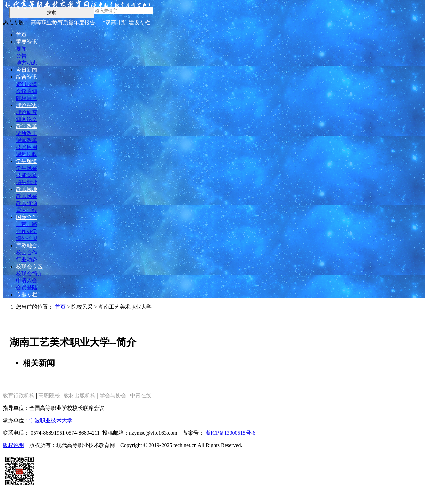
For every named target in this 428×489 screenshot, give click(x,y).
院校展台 (26, 98)
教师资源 (26, 203)
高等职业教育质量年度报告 (63, 22)
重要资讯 (26, 42)
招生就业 (26, 182)
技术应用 (26, 147)
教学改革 (26, 126)
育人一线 (26, 210)
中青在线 (140, 395)
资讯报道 (26, 84)
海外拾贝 (26, 238)
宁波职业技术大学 (50, 420)
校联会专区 (29, 266)
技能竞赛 (26, 175)
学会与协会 (113, 395)
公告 (21, 56)
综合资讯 (26, 77)
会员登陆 (26, 287)
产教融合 (26, 245)
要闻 (21, 49)
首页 (21, 35)
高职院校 (49, 395)
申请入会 (26, 280)
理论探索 (26, 105)
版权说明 (13, 445)
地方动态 (26, 63)
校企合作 (26, 252)
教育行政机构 (19, 395)
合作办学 (26, 231)
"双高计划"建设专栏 (126, 22)
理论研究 (26, 112)
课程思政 (26, 154)
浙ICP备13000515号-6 (229, 433)
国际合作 (26, 217)
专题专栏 (26, 294)
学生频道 (26, 161)
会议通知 (26, 91)
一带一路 (26, 224)
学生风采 (26, 168)
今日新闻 (26, 70)
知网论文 (26, 119)
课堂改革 (26, 140)
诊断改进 (26, 133)
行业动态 (26, 259)
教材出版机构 (80, 395)
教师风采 (26, 196)
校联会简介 (29, 273)
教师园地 (26, 189)
